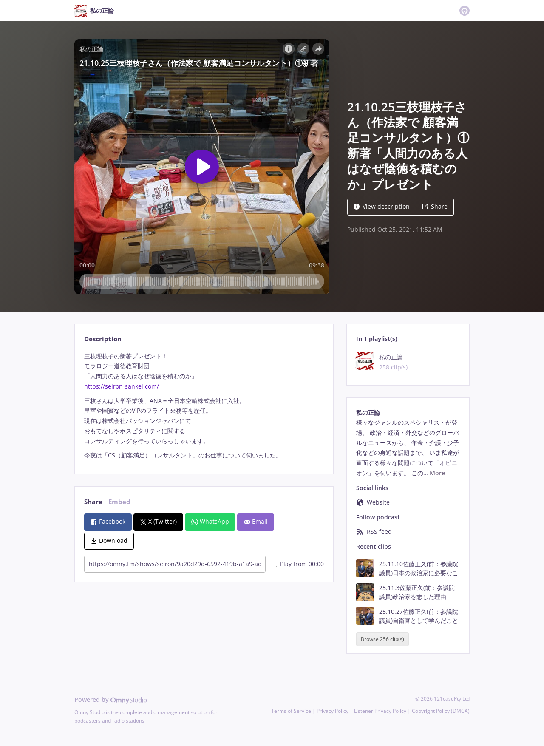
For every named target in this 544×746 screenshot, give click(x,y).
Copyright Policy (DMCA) (441, 711)
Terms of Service (291, 711)
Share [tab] (93, 501)
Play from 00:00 (298, 564)
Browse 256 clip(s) (382, 639)
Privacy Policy (332, 711)
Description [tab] (103, 339)
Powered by (110, 699)
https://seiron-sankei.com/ (121, 386)
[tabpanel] (203, 406)
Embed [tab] (119, 501)
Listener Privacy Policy (380, 711)
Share (435, 206)
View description (382, 206)
